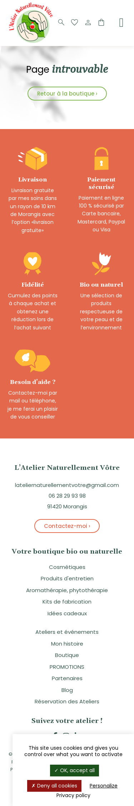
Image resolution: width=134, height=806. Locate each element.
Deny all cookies (54, 785)
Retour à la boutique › (67, 93)
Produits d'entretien (67, 578)
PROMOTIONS (67, 667)
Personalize (104, 785)
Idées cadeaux (67, 613)
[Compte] (88, 22)
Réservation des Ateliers (67, 701)
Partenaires (67, 678)
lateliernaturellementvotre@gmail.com (67, 485)
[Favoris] (74, 22)
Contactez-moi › (67, 526)
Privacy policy (73, 795)
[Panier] (101, 22)
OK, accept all (74, 770)
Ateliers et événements (67, 632)
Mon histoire (67, 643)
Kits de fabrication (67, 601)
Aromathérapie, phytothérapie (67, 590)
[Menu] (121, 22)
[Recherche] (61, 22)
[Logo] (32, 42)
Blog (67, 690)
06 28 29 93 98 (67, 495)
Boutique (67, 655)
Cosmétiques (67, 567)
